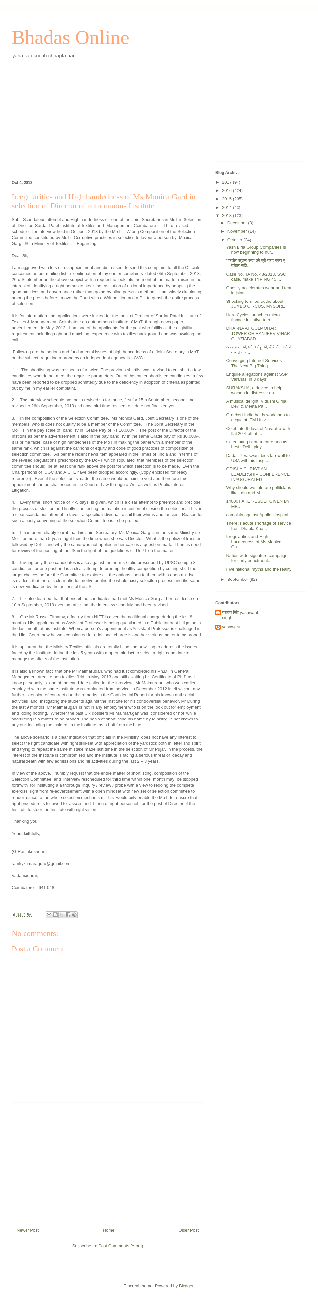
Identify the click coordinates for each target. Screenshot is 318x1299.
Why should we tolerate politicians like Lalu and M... (258, 490)
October (235, 239)
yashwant (231, 627)
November (237, 231)
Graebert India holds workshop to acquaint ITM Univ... (258, 417)
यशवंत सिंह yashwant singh (240, 615)
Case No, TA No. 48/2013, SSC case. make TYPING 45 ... (256, 277)
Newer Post (28, 1230)
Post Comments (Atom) (120, 1245)
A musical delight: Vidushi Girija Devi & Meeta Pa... (256, 404)
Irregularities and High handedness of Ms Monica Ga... (253, 541)
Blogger (186, 1285)
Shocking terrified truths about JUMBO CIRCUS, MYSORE (255, 304)
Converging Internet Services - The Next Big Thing (255, 363)
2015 (227, 198)
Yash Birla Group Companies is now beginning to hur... (256, 250)
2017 (227, 182)
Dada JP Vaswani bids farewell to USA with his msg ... (258, 458)
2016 (227, 190)
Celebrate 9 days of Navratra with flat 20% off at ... (258, 431)
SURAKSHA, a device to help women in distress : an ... (254, 390)
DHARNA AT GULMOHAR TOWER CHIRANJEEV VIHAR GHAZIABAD (258, 333)
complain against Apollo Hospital (257, 514)
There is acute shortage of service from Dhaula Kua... (258, 526)
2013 (227, 215)
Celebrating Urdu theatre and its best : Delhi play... (256, 445)
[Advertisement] (108, 119)
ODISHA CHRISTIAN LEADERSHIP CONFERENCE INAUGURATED (258, 474)
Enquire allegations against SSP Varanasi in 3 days (257, 377)
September (238, 579)
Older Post (189, 1230)
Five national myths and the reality (258, 569)
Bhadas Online (70, 37)
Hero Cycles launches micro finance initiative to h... (253, 317)
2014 (227, 207)
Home (109, 1230)
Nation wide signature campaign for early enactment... (256, 558)
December (237, 222)
